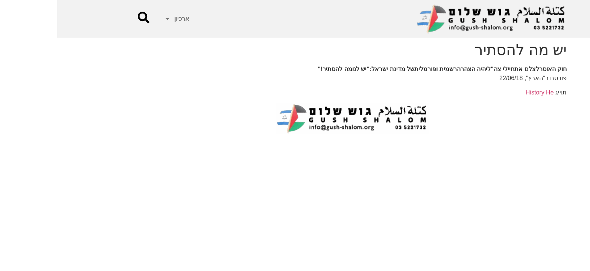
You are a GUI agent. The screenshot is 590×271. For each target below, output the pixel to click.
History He (482, 92)
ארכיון (119, 19)
